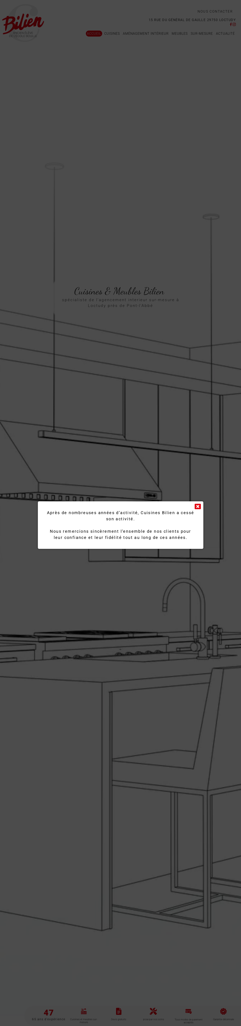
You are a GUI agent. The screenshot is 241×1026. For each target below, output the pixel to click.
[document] (120, 513)
